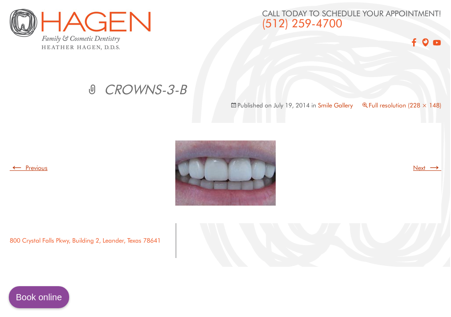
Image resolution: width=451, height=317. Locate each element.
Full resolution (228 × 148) (405, 105)
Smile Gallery (335, 105)
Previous (29, 167)
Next (427, 167)
